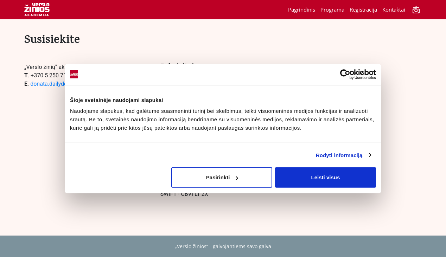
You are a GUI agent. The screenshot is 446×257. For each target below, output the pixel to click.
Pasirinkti (222, 177)
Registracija (363, 9)
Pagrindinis (301, 9)
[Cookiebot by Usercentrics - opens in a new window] (345, 74)
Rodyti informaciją (339, 155)
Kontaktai (393, 9)
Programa (332, 9)
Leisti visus (325, 177)
